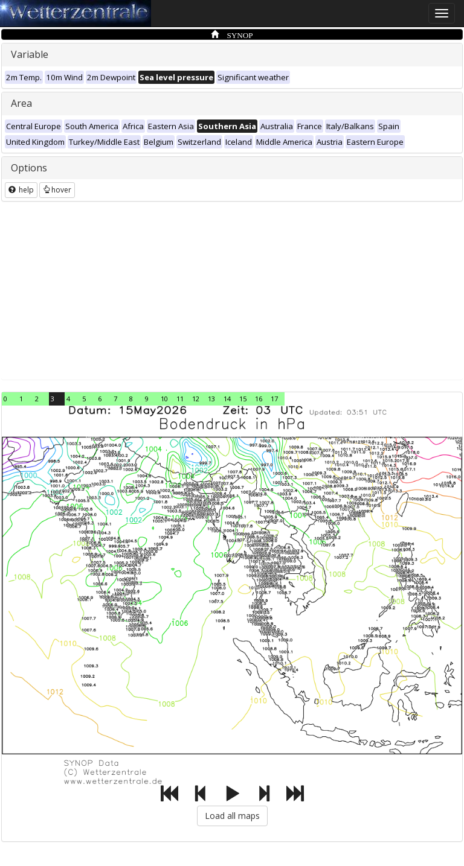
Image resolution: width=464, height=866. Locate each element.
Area (21, 103)
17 (274, 398)
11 (180, 398)
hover (57, 189)
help (21, 189)
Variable (29, 54)
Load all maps (232, 815)
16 (258, 398)
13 (211, 398)
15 (242, 398)
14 (227, 398)
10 (164, 398)
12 (195, 398)
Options (29, 167)
